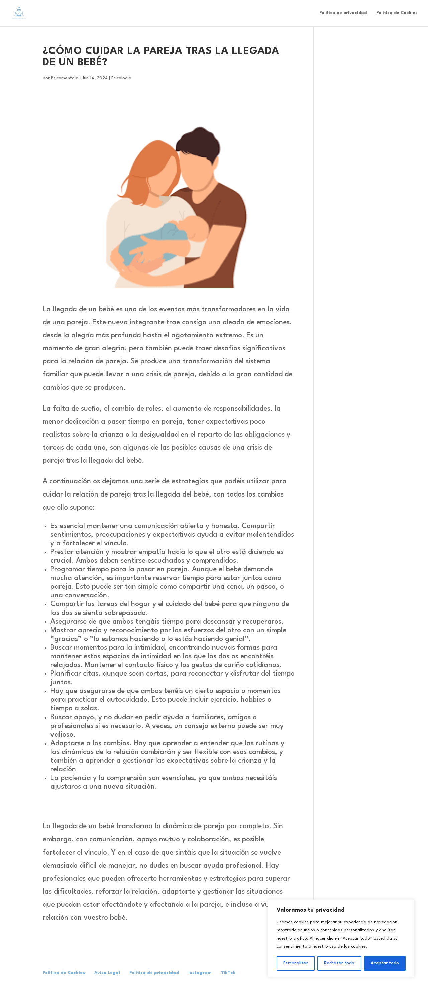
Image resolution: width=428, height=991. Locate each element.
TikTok (228, 973)
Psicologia (121, 78)
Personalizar (295, 963)
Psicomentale (64, 78)
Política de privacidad (343, 13)
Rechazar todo (339, 963)
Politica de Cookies (396, 13)
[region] (341, 938)
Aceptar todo (385, 963)
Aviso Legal (107, 973)
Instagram (200, 973)
